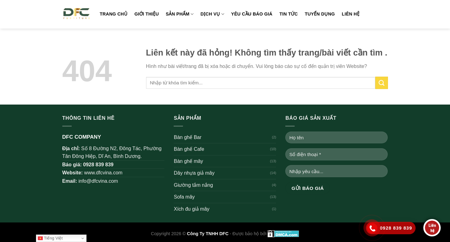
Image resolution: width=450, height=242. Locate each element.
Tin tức (288, 13)
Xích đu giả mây (191, 209)
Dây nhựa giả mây (194, 173)
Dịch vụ (212, 14)
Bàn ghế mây (188, 161)
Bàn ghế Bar (187, 137)
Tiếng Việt (50, 238)
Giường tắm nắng (193, 185)
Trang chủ (114, 13)
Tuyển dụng (320, 13)
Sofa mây (184, 196)
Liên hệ (350, 13)
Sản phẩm (180, 14)
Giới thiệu (146, 13)
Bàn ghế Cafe (189, 149)
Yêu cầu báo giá (251, 13)
